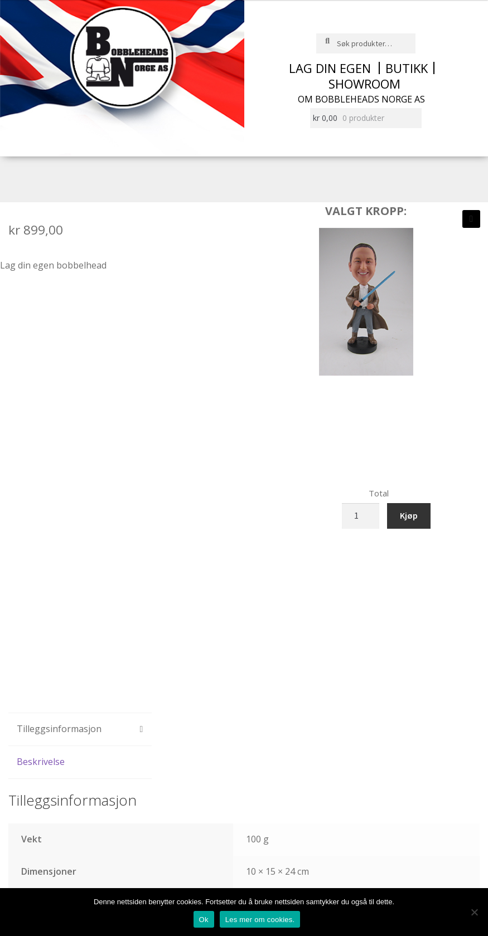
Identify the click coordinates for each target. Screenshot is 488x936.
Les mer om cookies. (260, 919)
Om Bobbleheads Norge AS (361, 99)
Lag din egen (330, 68)
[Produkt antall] (361, 516)
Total (379, 493)
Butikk (406, 68)
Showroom (364, 83)
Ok (204, 919)
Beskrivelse (41, 761)
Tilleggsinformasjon (59, 729)
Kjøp (409, 515)
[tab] (80, 729)
